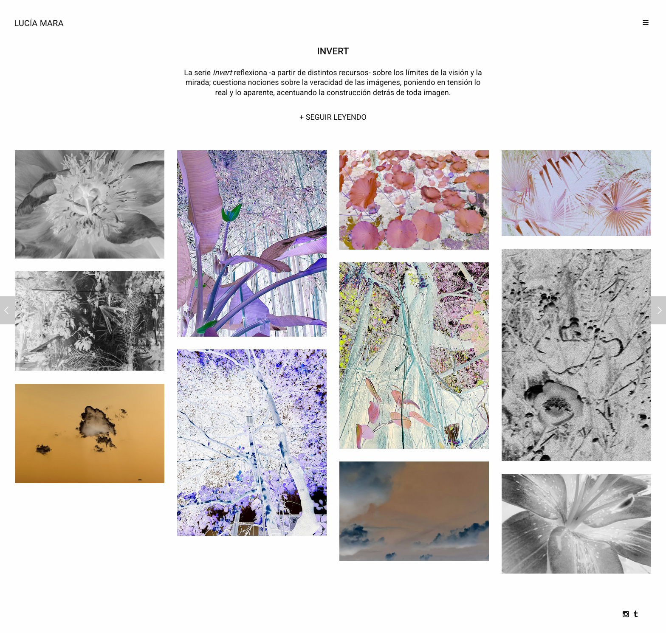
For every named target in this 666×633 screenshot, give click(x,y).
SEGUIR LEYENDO (336, 117)
